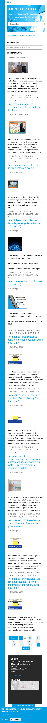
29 (38, 638)
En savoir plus (7, 716)
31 (21, 641)
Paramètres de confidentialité (23, 706)
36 (30, 645)
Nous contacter (17, 676)
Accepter (5, 720)
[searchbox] (24, 47)
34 (14, 645)
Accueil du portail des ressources (21, 35)
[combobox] (24, 47)
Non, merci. (15, 720)
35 (22, 645)
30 (14, 641)
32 (29, 641)
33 (37, 641)
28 (30, 638)
